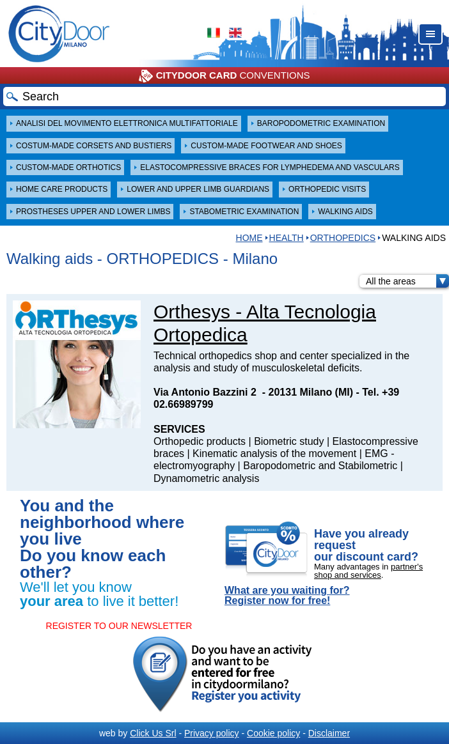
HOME (249, 238)
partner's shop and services (368, 571)
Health (286, 238)
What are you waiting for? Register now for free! (287, 595)
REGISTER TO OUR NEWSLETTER (119, 625)
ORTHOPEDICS (342, 238)
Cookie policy (273, 733)
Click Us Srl (153, 733)
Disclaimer (329, 733)
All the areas (407, 281)
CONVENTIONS (224, 76)
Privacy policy (211, 733)
